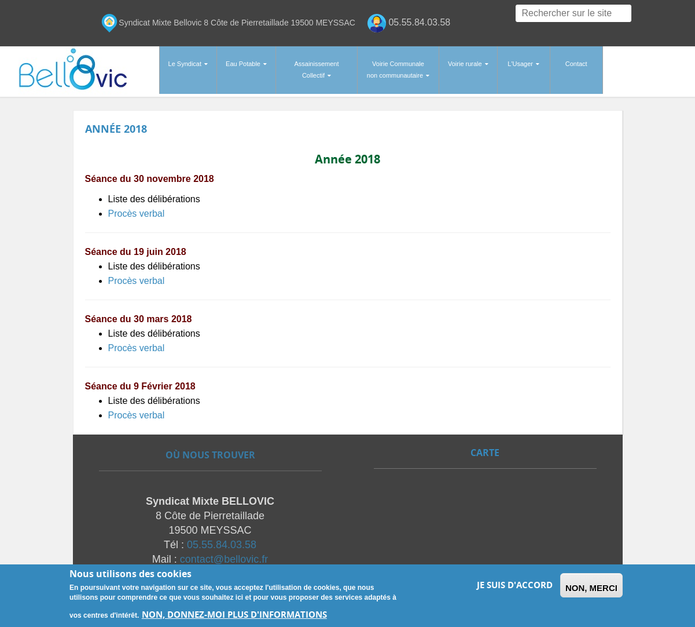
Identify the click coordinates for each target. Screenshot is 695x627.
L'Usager (520, 63)
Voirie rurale (465, 63)
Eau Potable (243, 63)
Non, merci (591, 588)
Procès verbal (136, 209)
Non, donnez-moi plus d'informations (234, 614)
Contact (576, 63)
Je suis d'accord (515, 585)
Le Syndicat (184, 63)
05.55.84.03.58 (221, 543)
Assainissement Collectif (316, 69)
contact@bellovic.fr (224, 558)
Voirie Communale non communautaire (395, 69)
